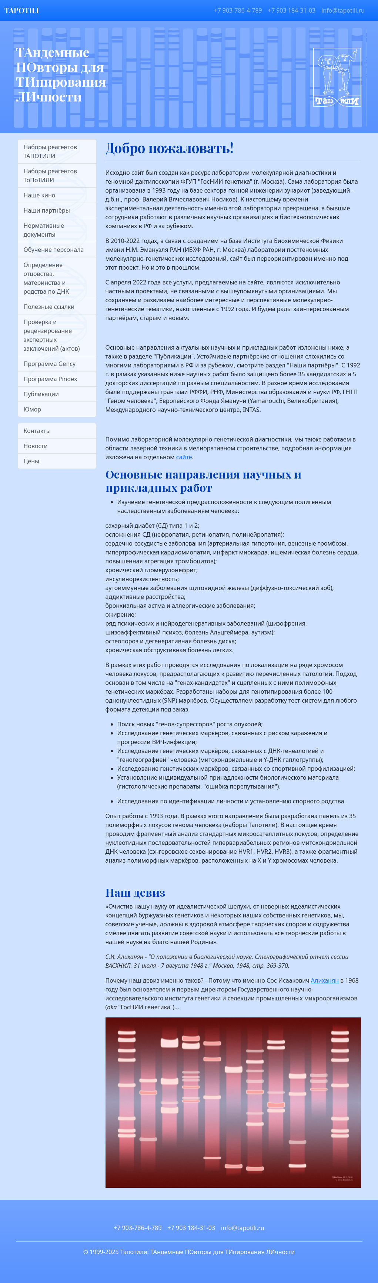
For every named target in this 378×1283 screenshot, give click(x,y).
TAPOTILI (21, 10)
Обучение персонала (54, 250)
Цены (32, 461)
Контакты (37, 431)
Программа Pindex (50, 379)
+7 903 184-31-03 (291, 10)
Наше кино (40, 195)
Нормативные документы (44, 230)
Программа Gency (50, 364)
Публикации (41, 394)
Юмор (32, 409)
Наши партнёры (47, 210)
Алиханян (325, 980)
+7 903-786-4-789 (238, 10)
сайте (184, 457)
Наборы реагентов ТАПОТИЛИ (50, 151)
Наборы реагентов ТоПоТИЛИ (50, 175)
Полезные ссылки (49, 307)
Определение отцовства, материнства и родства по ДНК (46, 278)
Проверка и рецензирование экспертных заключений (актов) (52, 335)
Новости (36, 446)
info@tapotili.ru (343, 10)
